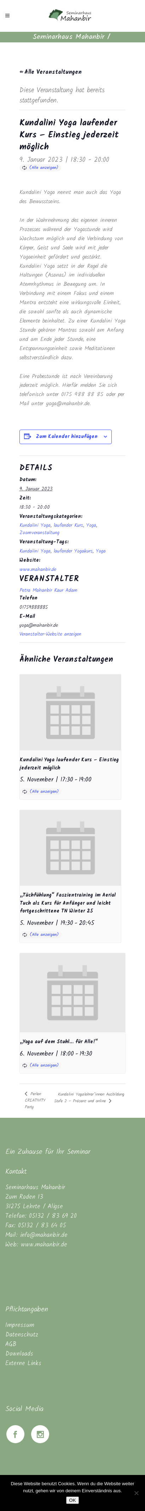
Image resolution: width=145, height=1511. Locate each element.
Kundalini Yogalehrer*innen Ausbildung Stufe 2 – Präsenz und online (89, 1097)
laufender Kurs (68, 525)
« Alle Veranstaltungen (50, 72)
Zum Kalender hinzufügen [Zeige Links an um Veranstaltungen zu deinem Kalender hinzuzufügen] (67, 437)
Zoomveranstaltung (39, 533)
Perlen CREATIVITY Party (35, 1100)
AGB (10, 1344)
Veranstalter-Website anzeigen (50, 634)
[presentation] (70, 712)
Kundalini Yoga (35, 525)
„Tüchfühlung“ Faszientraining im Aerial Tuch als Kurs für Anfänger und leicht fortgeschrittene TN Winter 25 (68, 903)
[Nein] (136, 1493)
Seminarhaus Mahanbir (68, 37)
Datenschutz (21, 1335)
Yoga (91, 525)
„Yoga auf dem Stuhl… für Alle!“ (59, 1042)
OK (72, 1500)
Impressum (19, 1325)
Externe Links (23, 1363)
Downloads (19, 1354)
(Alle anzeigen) (43, 167)
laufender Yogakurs (73, 551)
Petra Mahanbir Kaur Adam (48, 590)
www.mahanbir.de (37, 569)
